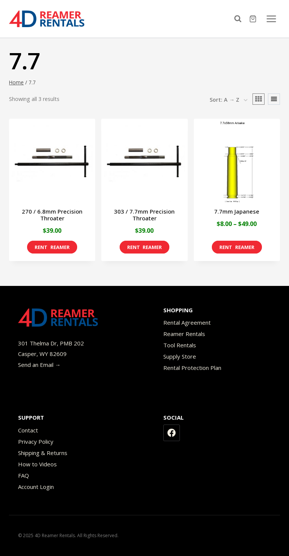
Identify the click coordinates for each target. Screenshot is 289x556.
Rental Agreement (187, 322)
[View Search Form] (239, 19)
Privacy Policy (35, 441)
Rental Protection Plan (192, 367)
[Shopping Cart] (254, 19)
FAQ (23, 475)
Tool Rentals (179, 345)
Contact (28, 430)
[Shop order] (228, 100)
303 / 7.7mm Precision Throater (144, 215)
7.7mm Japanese (236, 211)
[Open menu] (271, 18)
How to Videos (37, 464)
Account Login (36, 486)
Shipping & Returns (42, 453)
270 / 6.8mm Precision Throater (52, 215)
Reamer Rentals (184, 334)
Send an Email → (39, 364)
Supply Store (179, 356)
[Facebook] (171, 433)
